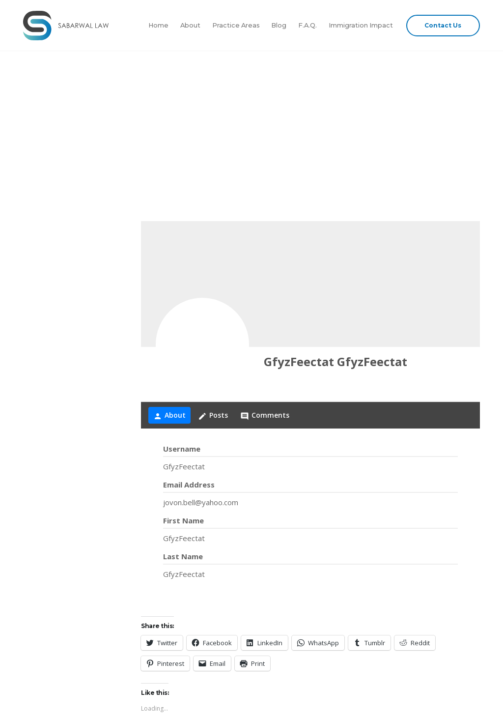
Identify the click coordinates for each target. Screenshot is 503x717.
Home (158, 25)
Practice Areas (236, 25)
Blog (278, 25)
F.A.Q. (307, 25)
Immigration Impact (361, 25)
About (190, 25)
